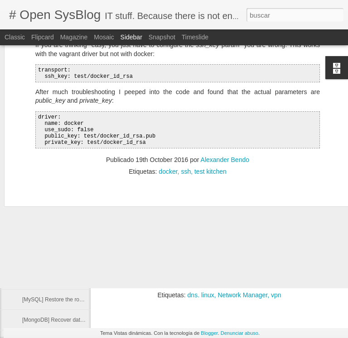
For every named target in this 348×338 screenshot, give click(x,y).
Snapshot (162, 37)
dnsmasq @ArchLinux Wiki (146, 261)
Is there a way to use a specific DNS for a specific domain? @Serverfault (210, 270)
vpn (276, 295)
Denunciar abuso (239, 333)
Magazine (74, 37)
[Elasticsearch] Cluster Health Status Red (72, 218)
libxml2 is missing (43, 279)
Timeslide (195, 37)
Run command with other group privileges (72, 177)
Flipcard (42, 37)
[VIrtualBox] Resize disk (51, 238)
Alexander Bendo (269, 283)
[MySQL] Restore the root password (65, 299)
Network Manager (243, 295)
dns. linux (201, 295)
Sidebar (131, 37)
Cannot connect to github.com (58, 259)
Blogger (209, 333)
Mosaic (104, 37)
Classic (15, 37)
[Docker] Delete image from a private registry (76, 198)
